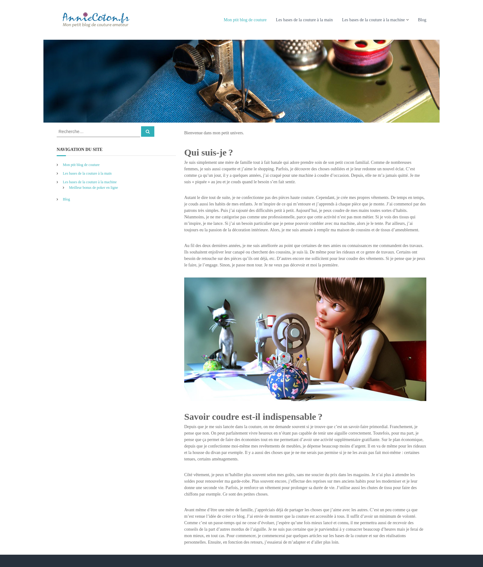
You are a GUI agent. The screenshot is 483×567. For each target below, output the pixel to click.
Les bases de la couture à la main (304, 20)
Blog (422, 20)
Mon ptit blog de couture (245, 20)
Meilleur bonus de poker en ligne (93, 187)
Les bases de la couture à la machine (373, 20)
